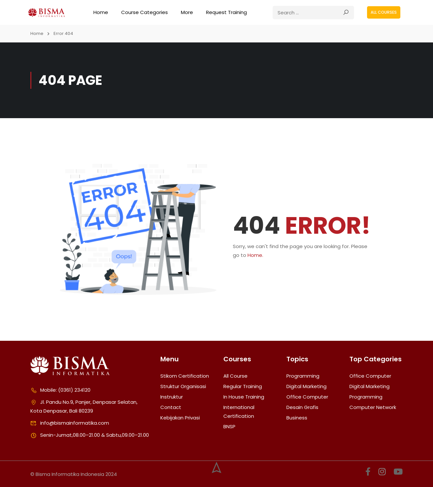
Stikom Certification (184, 375)
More (187, 12)
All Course (235, 375)
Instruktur (171, 396)
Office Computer (307, 396)
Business (296, 417)
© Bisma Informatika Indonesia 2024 (73, 474)
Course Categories (144, 12)
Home (100, 12)
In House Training (243, 396)
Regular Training (242, 386)
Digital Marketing (306, 386)
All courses (384, 12)
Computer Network (372, 407)
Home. (255, 255)
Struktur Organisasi (183, 386)
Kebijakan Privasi (180, 417)
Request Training (226, 12)
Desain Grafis (302, 407)
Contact (170, 407)
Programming (302, 375)
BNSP (229, 426)
